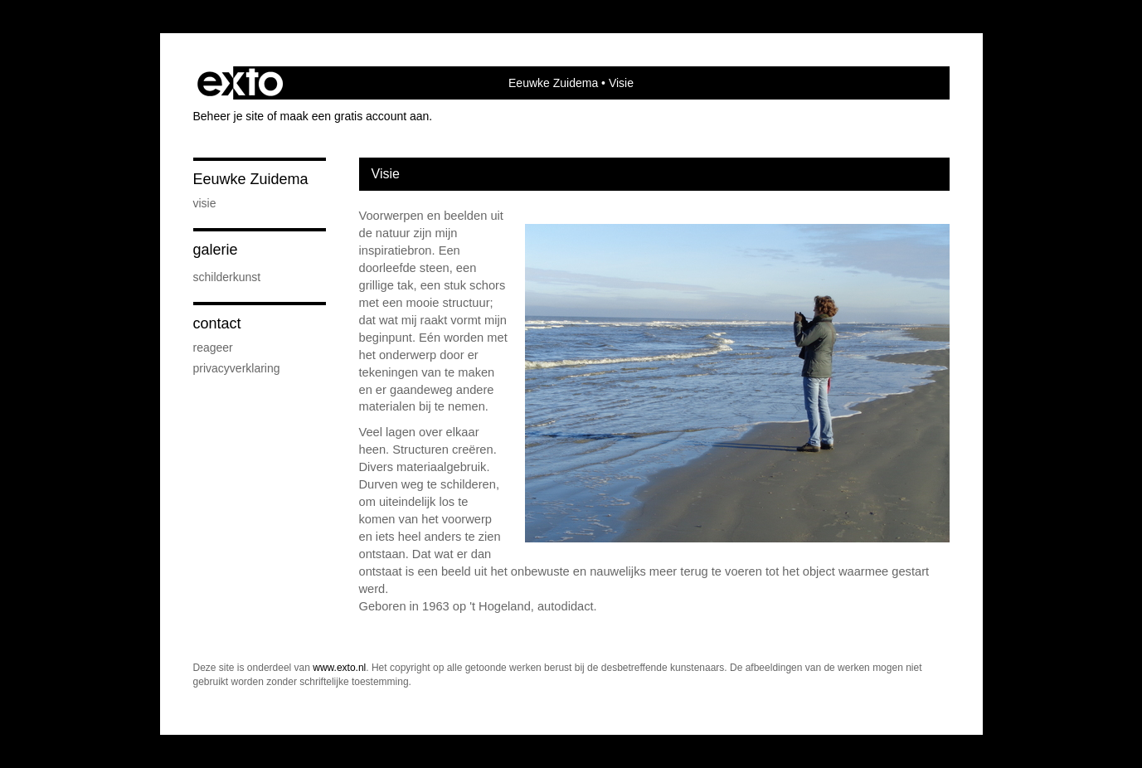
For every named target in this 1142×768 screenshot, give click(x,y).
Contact (217, 323)
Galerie (215, 249)
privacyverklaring (236, 368)
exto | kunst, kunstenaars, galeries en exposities (240, 83)
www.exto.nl (339, 667)
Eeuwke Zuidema (553, 83)
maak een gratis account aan (355, 116)
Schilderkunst (227, 277)
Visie (204, 203)
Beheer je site (229, 116)
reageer (213, 347)
